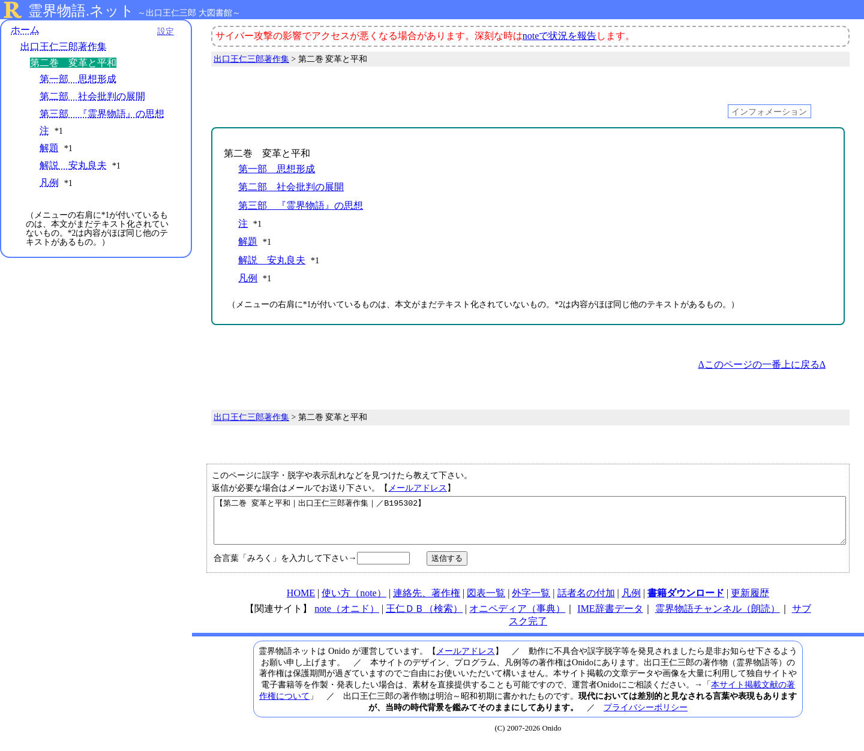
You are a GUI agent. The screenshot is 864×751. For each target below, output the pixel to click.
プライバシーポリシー (646, 716)
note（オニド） (346, 617)
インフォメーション (769, 111)
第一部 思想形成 (78, 79)
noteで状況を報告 (560, 36)
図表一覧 (486, 602)
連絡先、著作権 (426, 602)
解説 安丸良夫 (73, 165)
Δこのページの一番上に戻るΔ (762, 364)
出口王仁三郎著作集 (63, 46)
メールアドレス (417, 487)
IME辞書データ (610, 617)
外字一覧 (531, 602)
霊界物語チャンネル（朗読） (717, 617)
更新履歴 (750, 602)
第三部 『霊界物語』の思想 (102, 114)
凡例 (49, 183)
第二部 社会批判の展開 (92, 96)
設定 (165, 31)
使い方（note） (354, 602)
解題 (49, 148)
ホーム (25, 30)
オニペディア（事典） (517, 617)
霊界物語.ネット (81, 11)
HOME (301, 602)
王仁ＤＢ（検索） (424, 617)
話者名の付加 (586, 602)
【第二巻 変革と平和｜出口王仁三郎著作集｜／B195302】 (530, 525)
